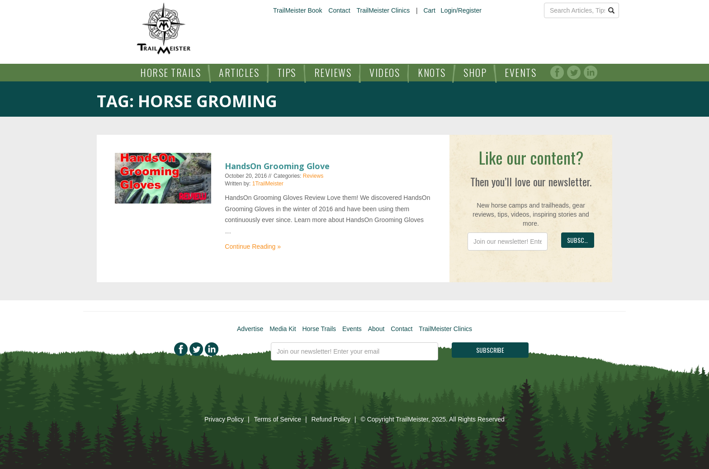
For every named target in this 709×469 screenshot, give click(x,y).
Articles (239, 72)
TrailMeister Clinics (383, 10)
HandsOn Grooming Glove (277, 166)
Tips (286, 72)
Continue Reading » (253, 246)
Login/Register (461, 10)
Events (520, 72)
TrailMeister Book (297, 10)
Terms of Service (277, 419)
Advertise (250, 328)
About (376, 328)
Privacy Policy (224, 419)
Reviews (333, 72)
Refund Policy (331, 419)
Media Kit (282, 328)
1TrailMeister (268, 183)
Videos (384, 72)
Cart (429, 10)
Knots (432, 72)
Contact (339, 10)
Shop (475, 72)
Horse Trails (170, 72)
